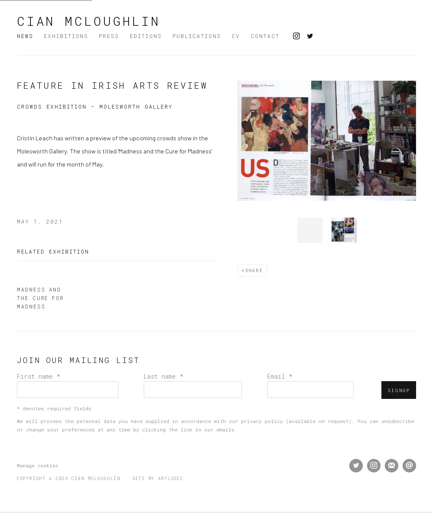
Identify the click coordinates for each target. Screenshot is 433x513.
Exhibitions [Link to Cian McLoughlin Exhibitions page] (66, 36)
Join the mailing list (391, 465)
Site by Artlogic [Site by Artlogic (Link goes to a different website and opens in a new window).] (158, 478)
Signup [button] (399, 390)
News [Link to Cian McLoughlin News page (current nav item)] (25, 36)
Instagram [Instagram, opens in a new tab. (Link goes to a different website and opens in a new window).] (296, 36)
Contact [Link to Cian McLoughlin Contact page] (265, 36)
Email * (280, 376)
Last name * (164, 376)
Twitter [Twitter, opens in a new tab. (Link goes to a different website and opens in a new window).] (310, 36)
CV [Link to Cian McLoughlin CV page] (236, 36)
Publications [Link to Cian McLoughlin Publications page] (197, 36)
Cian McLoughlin (88, 21)
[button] (310, 230)
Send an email (409, 465)
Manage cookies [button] (37, 465)
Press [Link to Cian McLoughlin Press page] (109, 36)
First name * (38, 376)
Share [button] (254, 270)
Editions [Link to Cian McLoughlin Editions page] (146, 36)
